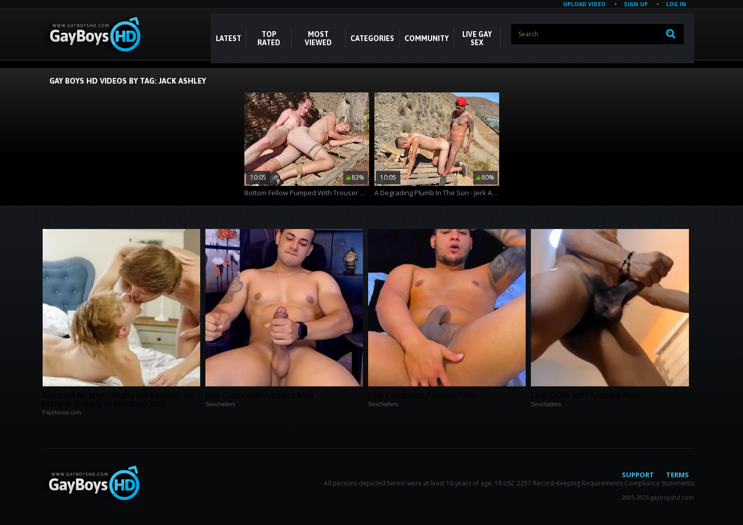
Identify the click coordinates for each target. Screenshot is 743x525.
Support (638, 474)
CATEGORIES (372, 38)
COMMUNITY (427, 38)
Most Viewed (318, 38)
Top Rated (268, 38)
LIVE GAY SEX (477, 38)
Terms (677, 474)
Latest (228, 38)
